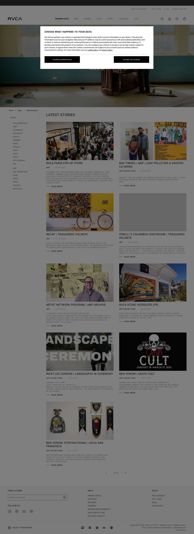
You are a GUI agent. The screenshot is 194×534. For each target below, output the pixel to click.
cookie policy (93, 50)
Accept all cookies (131, 59)
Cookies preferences (62, 59)
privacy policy (107, 50)
